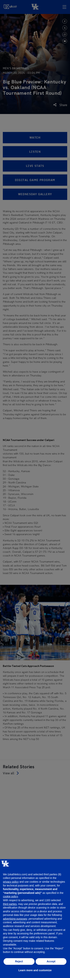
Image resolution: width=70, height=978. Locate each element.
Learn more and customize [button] (35, 970)
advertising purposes (15, 918)
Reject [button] (19, 961)
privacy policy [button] (11, 881)
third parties (10, 904)
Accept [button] (51, 961)
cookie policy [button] (10, 896)
